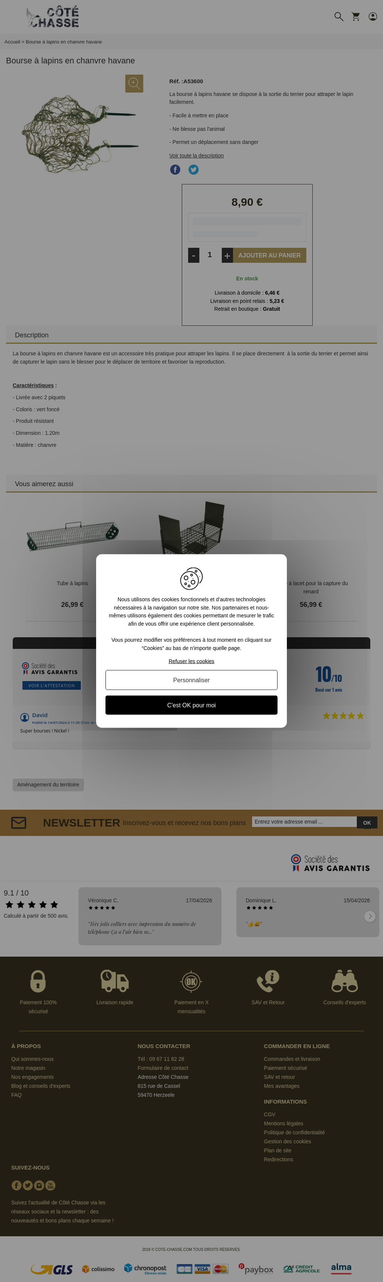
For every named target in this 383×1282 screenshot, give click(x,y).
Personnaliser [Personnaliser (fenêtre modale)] (191, 680)
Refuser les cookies (191, 661)
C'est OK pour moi (191, 705)
